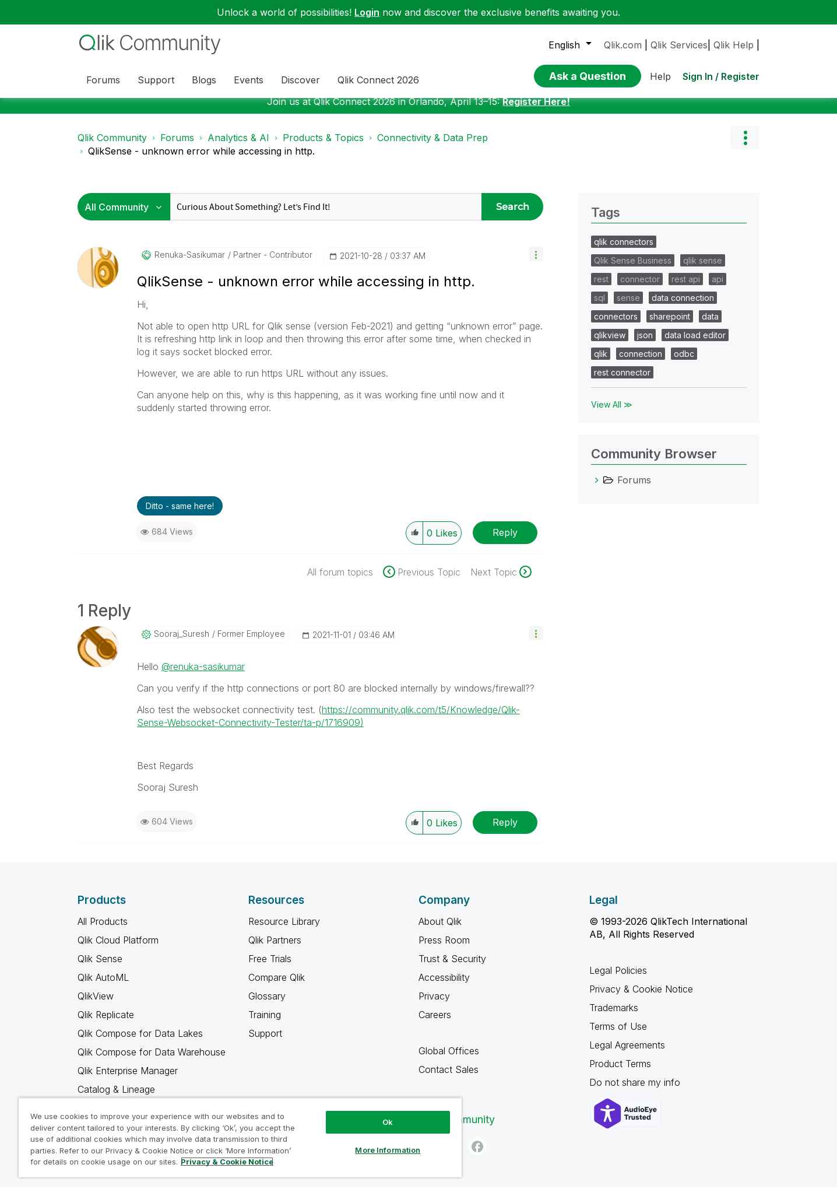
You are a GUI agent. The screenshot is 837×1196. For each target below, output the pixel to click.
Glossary (267, 1005)
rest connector (622, 381)
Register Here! (536, 110)
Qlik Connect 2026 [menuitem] (378, 80)
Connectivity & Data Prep (432, 146)
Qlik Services (679, 45)
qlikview (609, 344)
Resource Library (284, 930)
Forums (177, 146)
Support (265, 1042)
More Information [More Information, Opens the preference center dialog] (387, 1150)
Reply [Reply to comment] (505, 831)
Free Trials (269, 967)
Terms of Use (618, 1035)
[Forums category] (597, 488)
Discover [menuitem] (300, 80)
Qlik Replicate (106, 1023)
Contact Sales (448, 1078)
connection (640, 362)
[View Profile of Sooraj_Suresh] (181, 642)
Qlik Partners (274, 949)
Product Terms (620, 1072)
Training (264, 1023)
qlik (600, 362)
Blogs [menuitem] (204, 80)
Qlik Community (112, 146)
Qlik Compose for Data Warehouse (152, 1061)
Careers (434, 1023)
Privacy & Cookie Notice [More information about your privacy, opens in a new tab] (227, 1161)
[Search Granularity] (127, 215)
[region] (240, 1137)
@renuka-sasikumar (203, 675)
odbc (684, 362)
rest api (685, 288)
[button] (536, 262)
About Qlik (440, 930)
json (645, 344)
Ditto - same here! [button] (180, 515)
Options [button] (744, 146)
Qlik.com (623, 45)
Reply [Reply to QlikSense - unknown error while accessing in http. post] (505, 541)
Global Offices (448, 1059)
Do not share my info (636, 1091)
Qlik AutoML (103, 986)
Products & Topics (323, 146)
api (717, 288)
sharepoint (669, 325)
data (710, 325)
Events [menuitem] (248, 80)
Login (366, 12)
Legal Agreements (627, 1054)
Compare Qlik (276, 986)
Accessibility (444, 986)
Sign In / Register (721, 76)
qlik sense (702, 269)
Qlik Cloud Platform (118, 949)
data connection (683, 306)
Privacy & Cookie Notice (641, 998)
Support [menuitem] (156, 80)
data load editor (695, 344)
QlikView (96, 1005)
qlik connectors (623, 250)
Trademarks (613, 1016)
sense (628, 306)
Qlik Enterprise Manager (128, 1079)
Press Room (444, 949)
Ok (387, 1122)
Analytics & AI (238, 146)
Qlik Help (733, 45)
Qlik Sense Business (632, 269)
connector (640, 288)
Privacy (434, 1005)
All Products (103, 930)
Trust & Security (452, 967)
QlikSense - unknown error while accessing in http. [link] (201, 160)
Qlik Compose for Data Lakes (140, 1042)
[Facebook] (477, 1155)
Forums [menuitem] (103, 80)
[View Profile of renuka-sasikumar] (189, 263)
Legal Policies (618, 979)
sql (599, 306)
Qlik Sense (100, 967)
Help (660, 76)
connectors (616, 325)
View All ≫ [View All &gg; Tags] (611, 413)
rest (601, 288)
